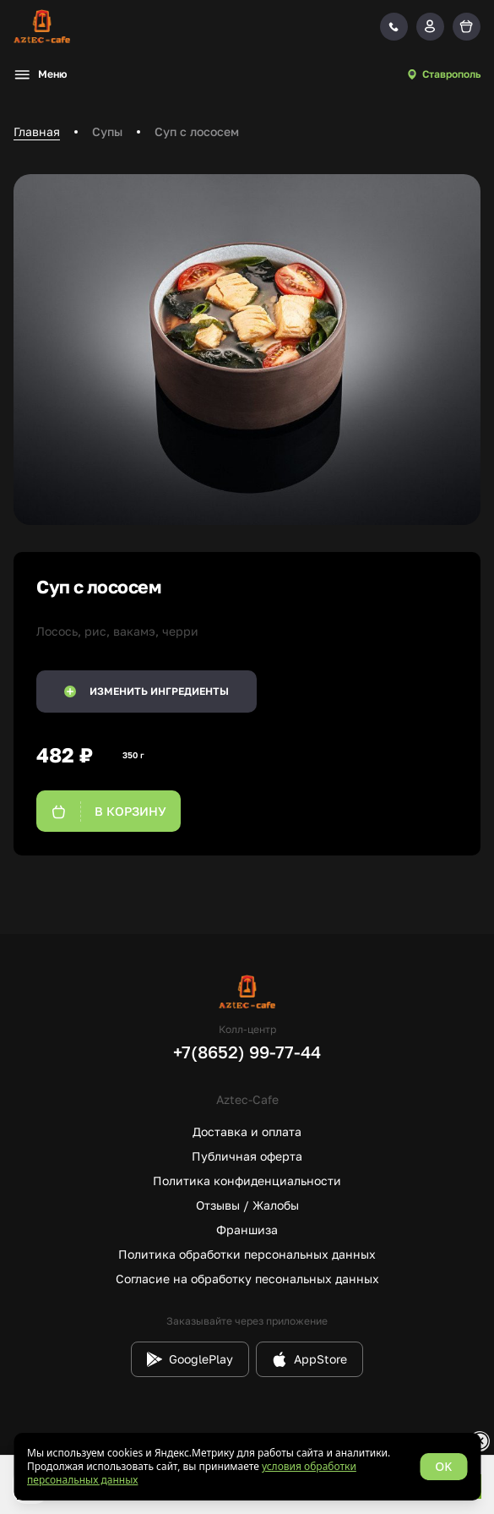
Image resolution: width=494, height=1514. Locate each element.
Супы (107, 131)
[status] (247, 1466)
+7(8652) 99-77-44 (247, 1051)
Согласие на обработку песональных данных (247, 1278)
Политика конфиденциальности (247, 1180)
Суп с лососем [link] (197, 131)
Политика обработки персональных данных (247, 1254)
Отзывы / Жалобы (247, 1205)
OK (443, 1466)
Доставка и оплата (247, 1131)
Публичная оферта (247, 1156)
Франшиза (247, 1229)
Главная (37, 131)
